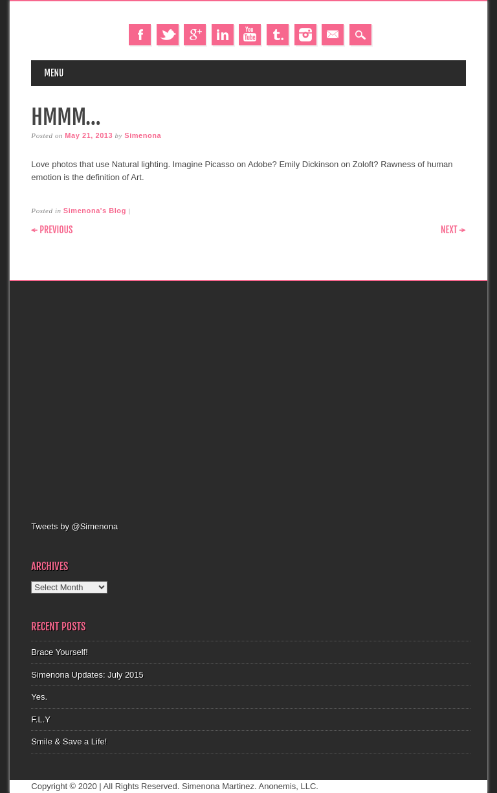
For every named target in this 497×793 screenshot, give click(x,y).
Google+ (195, 34)
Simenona (142, 135)
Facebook (140, 34)
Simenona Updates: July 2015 (87, 675)
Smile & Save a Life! (69, 741)
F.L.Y (40, 719)
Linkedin (223, 34)
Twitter (168, 34)
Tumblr (278, 34)
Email (333, 34)
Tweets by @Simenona (74, 526)
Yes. (39, 697)
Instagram (305, 34)
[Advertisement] (263, 399)
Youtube (250, 34)
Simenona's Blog (94, 210)
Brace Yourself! (59, 652)
